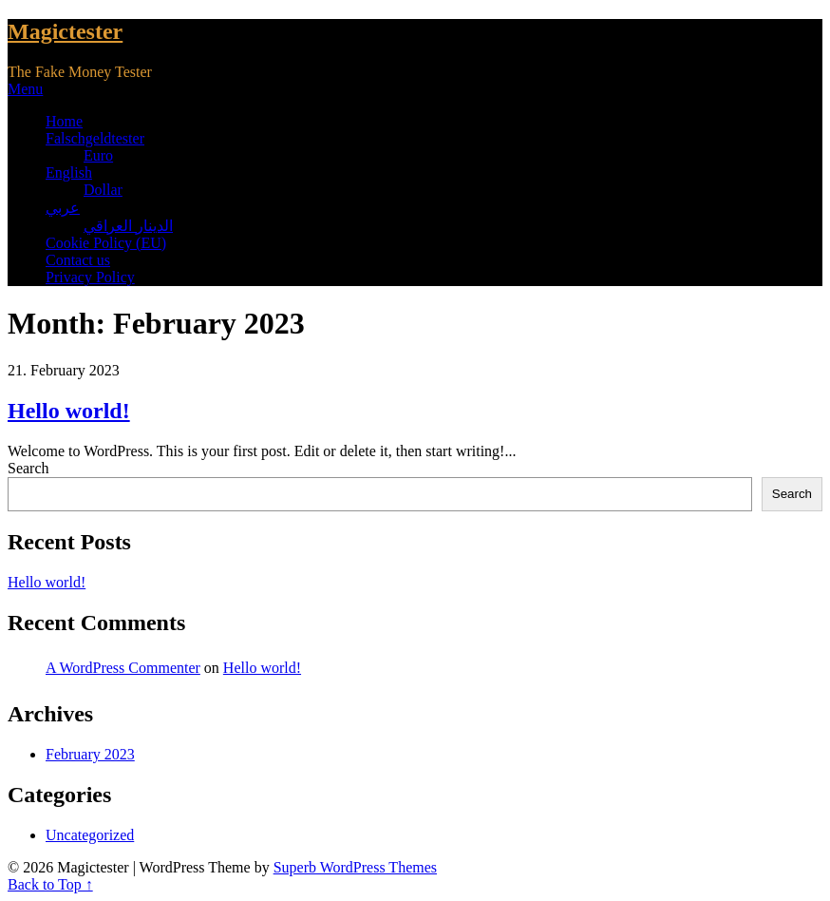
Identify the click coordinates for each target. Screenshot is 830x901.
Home (64, 121)
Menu (25, 89)
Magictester (65, 31)
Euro (98, 155)
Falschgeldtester (95, 138)
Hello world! (69, 410)
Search (28, 468)
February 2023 (90, 754)
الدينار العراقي (128, 226)
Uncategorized (90, 835)
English (69, 172)
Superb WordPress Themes (355, 867)
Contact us (78, 260)
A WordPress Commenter (123, 668)
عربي (63, 208)
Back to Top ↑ (50, 884)
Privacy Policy (90, 277)
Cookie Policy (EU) (106, 243)
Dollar (103, 190)
